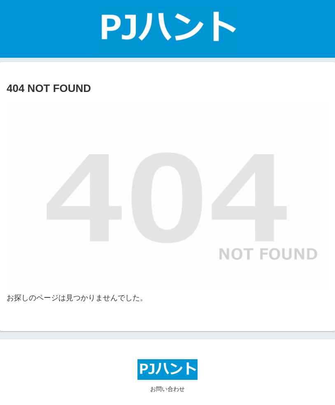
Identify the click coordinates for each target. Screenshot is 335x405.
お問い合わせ (167, 389)
